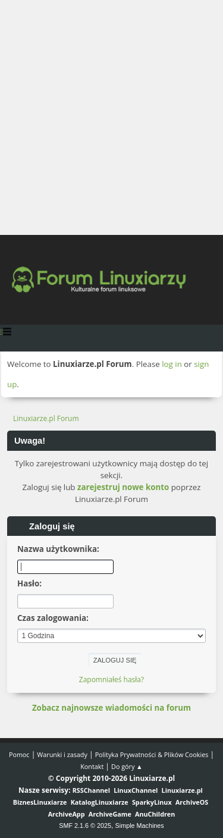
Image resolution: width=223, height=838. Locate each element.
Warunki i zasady (62, 754)
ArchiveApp (66, 813)
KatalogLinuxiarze (99, 802)
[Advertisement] (111, 117)
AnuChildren (155, 813)
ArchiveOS (191, 802)
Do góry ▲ (127, 766)
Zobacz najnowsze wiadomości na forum (111, 707)
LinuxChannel (136, 790)
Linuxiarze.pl (182, 790)
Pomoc (19, 754)
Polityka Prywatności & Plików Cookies (152, 754)
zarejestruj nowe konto (123, 487)
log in (172, 364)
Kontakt (91, 766)
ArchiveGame (110, 813)
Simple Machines (139, 825)
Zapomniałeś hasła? (111, 679)
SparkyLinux (152, 802)
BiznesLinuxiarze (40, 802)
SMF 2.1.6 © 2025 (85, 825)
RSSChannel (91, 790)
